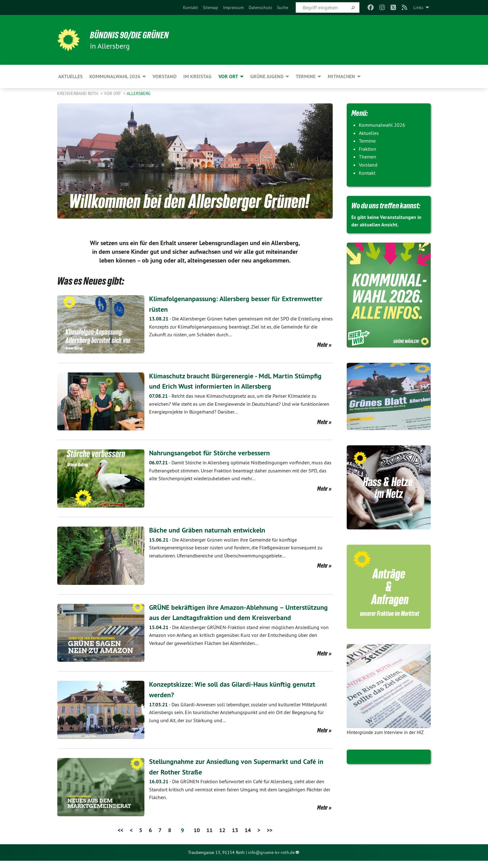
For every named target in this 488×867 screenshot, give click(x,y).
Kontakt (190, 7)
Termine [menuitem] (306, 76)
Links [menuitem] (418, 7)
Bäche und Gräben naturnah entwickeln (211, 530)
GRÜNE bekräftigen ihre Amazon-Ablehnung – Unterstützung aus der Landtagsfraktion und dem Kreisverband (226, 617)
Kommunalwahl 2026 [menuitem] (114, 76)
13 (235, 836)
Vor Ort (113, 93)
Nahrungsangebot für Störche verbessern (213, 452)
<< (120, 836)
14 (248, 836)
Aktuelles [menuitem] (70, 76)
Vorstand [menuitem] (164, 76)
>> (269, 836)
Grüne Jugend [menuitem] (267, 76)
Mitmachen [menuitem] (341, 76)
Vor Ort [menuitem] (228, 76)
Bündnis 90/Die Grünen (134, 34)
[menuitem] (190, 7)
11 (209, 836)
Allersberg (139, 93)
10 (197, 836)
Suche (282, 7)
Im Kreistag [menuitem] (197, 76)
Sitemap (210, 7)
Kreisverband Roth (78, 93)
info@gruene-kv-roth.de (271, 858)
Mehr (322, 344)
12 (222, 836)
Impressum (233, 7)
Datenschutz (260, 7)
